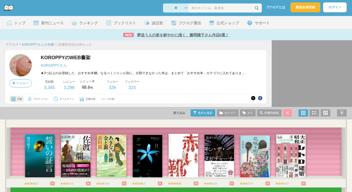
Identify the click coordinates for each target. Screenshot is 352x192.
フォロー (21, 83)
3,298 (69, 87)
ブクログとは (275, 7)
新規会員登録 (305, 7)
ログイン (334, 7)
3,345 (49, 87)
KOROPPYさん (54, 65)
